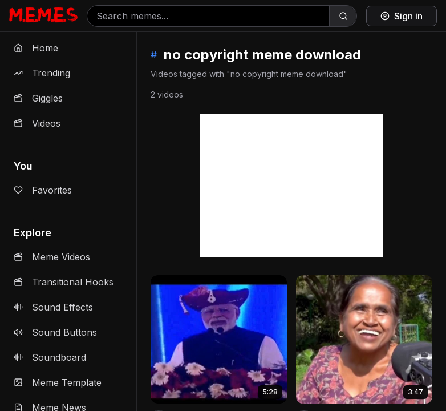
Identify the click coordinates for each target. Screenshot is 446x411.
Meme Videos (52, 257)
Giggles (38, 98)
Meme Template (58, 382)
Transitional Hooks (63, 282)
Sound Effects (53, 307)
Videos (37, 123)
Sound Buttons (55, 332)
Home (36, 48)
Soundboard (50, 357)
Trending (42, 73)
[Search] (342, 16)
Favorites (43, 190)
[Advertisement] (291, 185)
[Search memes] (208, 16)
